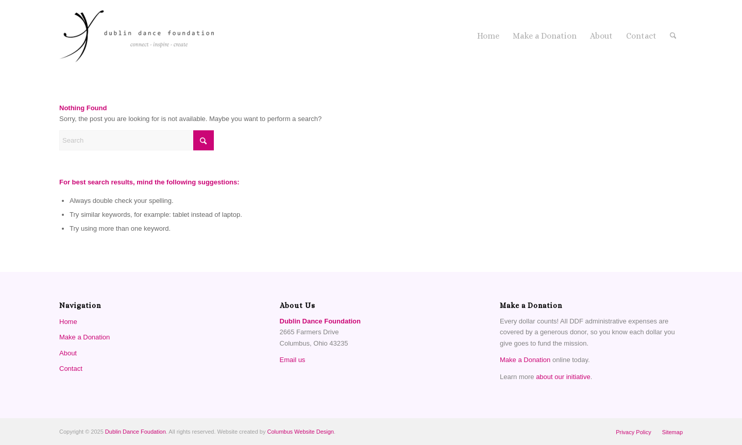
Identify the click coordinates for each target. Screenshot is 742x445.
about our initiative (563, 377)
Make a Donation (84, 337)
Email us (293, 360)
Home (68, 322)
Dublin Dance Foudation (135, 432)
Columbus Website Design (300, 432)
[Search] (673, 36)
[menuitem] (488, 36)
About (68, 353)
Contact (70, 368)
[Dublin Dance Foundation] (136, 36)
